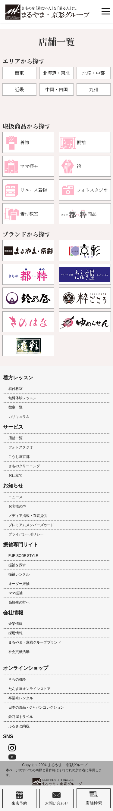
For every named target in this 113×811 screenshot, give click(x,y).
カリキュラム (19, 417)
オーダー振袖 (19, 584)
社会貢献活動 (19, 652)
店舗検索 (93, 798)
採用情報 (15, 633)
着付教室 (15, 389)
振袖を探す (17, 565)
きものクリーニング (24, 466)
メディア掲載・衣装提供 (27, 516)
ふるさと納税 (19, 726)
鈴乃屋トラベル (20, 717)
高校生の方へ (19, 602)
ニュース (15, 497)
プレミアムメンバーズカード (31, 525)
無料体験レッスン (22, 398)
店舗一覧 (15, 438)
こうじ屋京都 (19, 457)
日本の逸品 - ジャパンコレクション (36, 707)
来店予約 (19, 798)
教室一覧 (15, 407)
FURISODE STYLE (23, 556)
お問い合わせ (56, 798)
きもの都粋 (17, 679)
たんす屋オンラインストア (29, 689)
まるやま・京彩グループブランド (34, 642)
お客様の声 (17, 506)
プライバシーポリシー (25, 534)
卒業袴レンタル (20, 698)
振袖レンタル (19, 574)
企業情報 (15, 624)
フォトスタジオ (20, 447)
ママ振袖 (15, 593)
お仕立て (15, 475)
